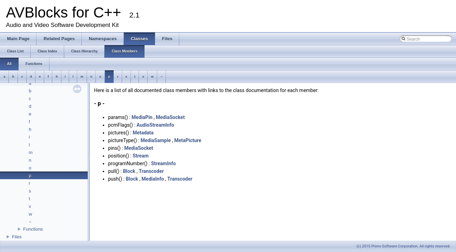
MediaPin (142, 117)
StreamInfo (163, 163)
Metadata (143, 132)
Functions (33, 229)
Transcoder (151, 171)
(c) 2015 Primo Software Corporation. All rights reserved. (403, 246)
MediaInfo (153, 179)
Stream (141, 156)
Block (129, 171)
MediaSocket (170, 117)
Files (16, 236)
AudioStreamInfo (155, 125)
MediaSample (156, 140)
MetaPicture (187, 140)
